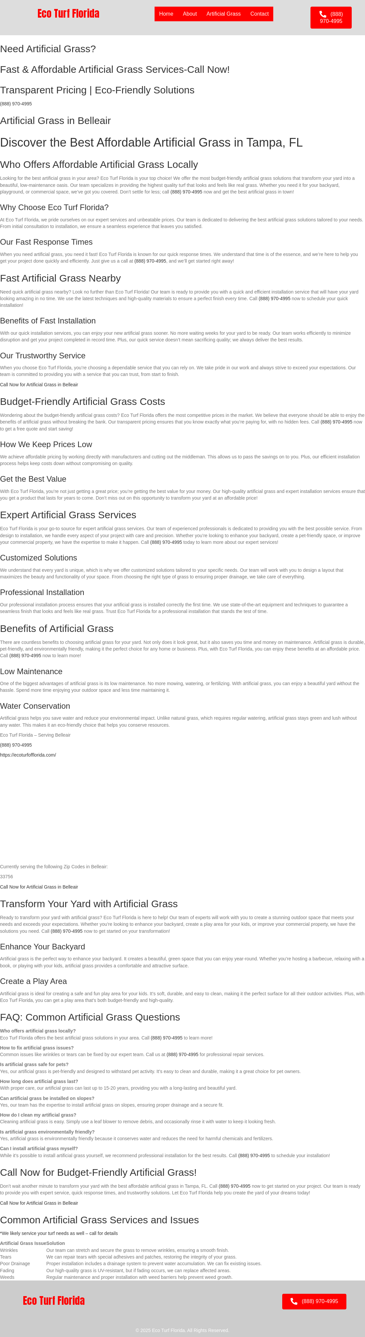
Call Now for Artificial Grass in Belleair (39, 384)
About (190, 14)
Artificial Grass (223, 14)
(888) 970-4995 (16, 103)
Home (166, 14)
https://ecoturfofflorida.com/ (28, 755)
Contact (259, 14)
